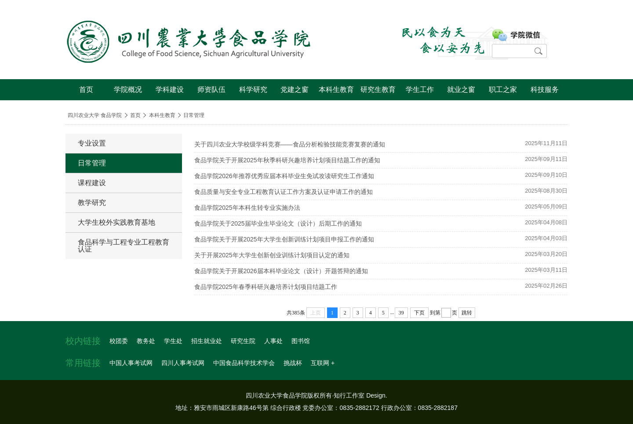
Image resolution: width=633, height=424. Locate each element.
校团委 (118, 340)
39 (401, 313)
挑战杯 (293, 362)
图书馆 (300, 340)
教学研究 (92, 202)
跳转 (467, 313)
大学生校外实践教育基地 (116, 222)
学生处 (173, 340)
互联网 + (323, 362)
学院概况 (128, 89)
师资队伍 (211, 89)
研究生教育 (378, 89)
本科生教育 (336, 89)
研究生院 (243, 340)
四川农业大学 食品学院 (95, 115)
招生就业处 (206, 340)
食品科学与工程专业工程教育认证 (123, 245)
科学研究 (253, 89)
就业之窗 (461, 89)
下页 (419, 313)
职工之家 (503, 89)
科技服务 (545, 89)
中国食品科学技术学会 (244, 362)
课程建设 (92, 183)
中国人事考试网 (131, 362)
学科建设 (170, 89)
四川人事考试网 (182, 362)
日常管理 (193, 115)
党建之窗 (294, 89)
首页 (86, 89)
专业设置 (92, 143)
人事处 (273, 340)
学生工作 (420, 89)
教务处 (146, 340)
